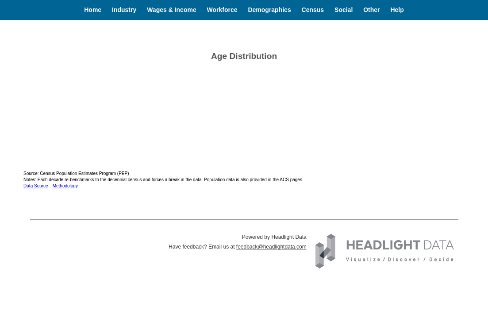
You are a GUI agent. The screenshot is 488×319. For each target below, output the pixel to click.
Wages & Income (171, 9)
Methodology (65, 185)
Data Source (35, 185)
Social (343, 9)
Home (92, 9)
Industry (124, 9)
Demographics (269, 9)
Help (396, 9)
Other (371, 9)
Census (313, 9)
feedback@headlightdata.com (271, 247)
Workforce (222, 9)
